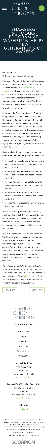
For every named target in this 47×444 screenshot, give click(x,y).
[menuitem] (11, 435)
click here (28, 276)
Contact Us (23, 355)
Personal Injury (23, 350)
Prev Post (9, 290)
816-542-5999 (23, 324)
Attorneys (23, 346)
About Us (23, 341)
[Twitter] (27, 409)
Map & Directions (23, 377)
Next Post (37, 290)
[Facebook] (19, 409)
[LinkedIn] (23, 409)
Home (23, 336)
